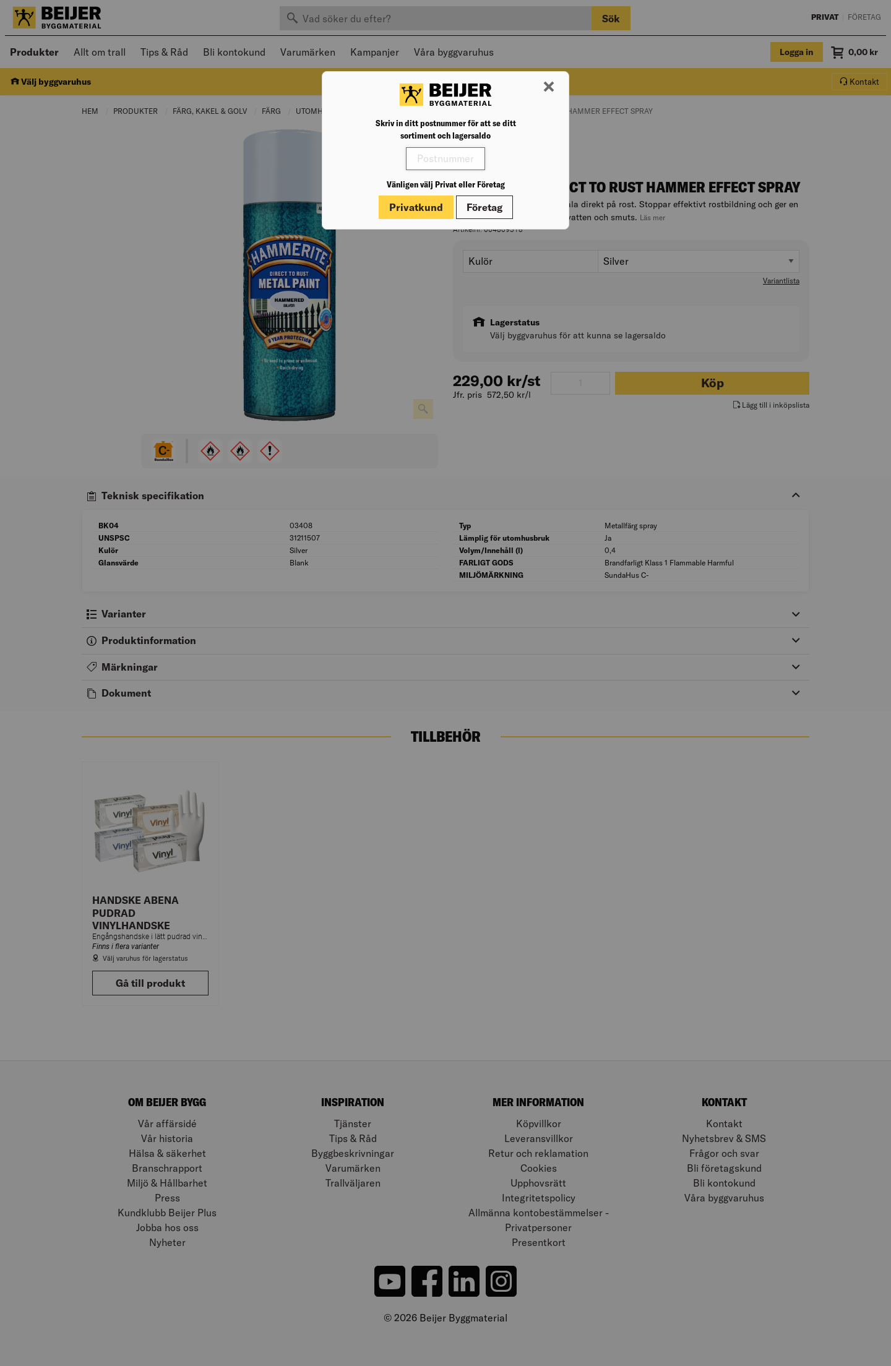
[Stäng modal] (549, 87)
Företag (484, 207)
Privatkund (416, 207)
